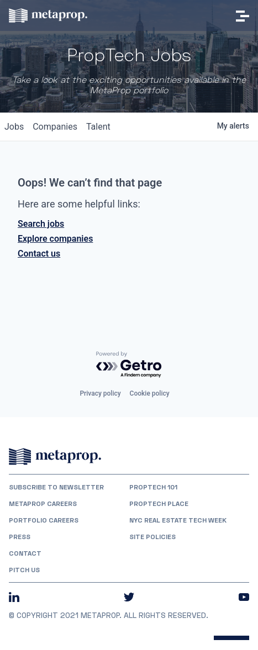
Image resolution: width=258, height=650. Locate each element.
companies (55, 126)
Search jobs (41, 224)
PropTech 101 (153, 487)
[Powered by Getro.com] (129, 365)
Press (19, 537)
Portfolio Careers (43, 520)
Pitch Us (24, 570)
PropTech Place (158, 504)
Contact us (39, 253)
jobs (14, 126)
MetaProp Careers (43, 504)
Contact (25, 553)
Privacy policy (100, 393)
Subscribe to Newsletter (56, 487)
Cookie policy (150, 393)
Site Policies (152, 537)
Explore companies (55, 238)
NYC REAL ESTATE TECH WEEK (178, 520)
